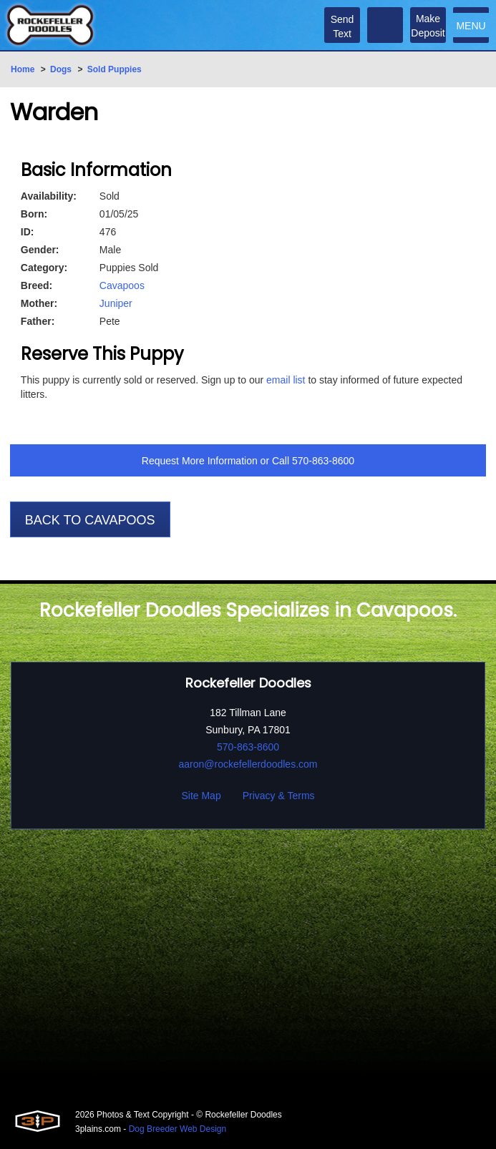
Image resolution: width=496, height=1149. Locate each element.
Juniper (115, 303)
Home (22, 69)
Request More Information (200, 460)
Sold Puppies (114, 69)
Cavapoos (122, 285)
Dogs (61, 69)
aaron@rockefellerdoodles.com (248, 764)
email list (285, 380)
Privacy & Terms (279, 795)
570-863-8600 (323, 460)
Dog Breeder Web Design (178, 1129)
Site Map (200, 795)
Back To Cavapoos (90, 520)
